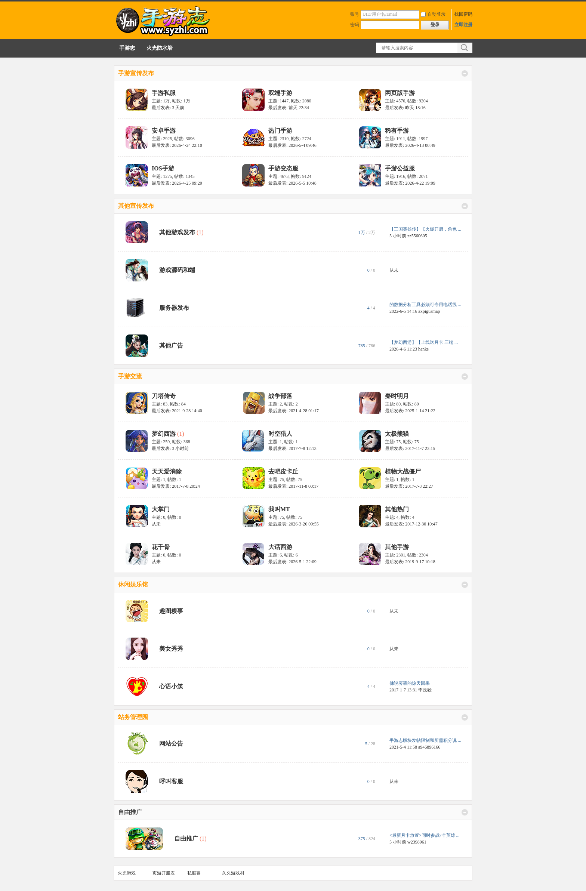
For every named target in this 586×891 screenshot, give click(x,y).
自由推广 (130, 812)
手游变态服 (283, 168)
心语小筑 (171, 686)
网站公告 (171, 743)
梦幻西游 (164, 434)
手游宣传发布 (136, 73)
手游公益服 (400, 168)
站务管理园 (133, 717)
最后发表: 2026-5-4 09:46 (292, 145)
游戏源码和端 (177, 270)
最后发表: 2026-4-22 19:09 (410, 183)
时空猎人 (280, 434)
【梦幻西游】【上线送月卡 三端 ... (423, 342)
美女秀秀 (171, 648)
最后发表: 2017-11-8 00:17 (293, 486)
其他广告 (171, 345)
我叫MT (279, 509)
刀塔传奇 (164, 396)
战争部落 (280, 396)
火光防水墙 (159, 48)
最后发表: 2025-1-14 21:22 (410, 410)
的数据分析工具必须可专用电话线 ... (425, 304)
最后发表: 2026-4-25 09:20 (177, 183)
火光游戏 (127, 873)
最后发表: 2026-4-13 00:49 (410, 145)
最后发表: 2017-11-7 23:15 (410, 448)
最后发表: (168, 107)
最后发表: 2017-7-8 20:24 (176, 486)
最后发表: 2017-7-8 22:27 (409, 486)
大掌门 (161, 509)
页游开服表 (163, 873)
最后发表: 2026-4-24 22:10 (177, 145)
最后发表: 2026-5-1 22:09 (292, 561)
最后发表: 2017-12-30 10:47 (411, 524)
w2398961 (416, 842)
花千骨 (161, 547)
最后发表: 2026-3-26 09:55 (293, 524)
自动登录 (433, 14)
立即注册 (463, 24)
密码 (354, 24)
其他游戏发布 (177, 232)
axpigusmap (429, 311)
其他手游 (397, 547)
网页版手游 (400, 93)
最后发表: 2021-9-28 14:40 (177, 410)
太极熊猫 (397, 434)
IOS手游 (163, 168)
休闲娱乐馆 (133, 584)
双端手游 (280, 93)
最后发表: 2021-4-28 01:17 (293, 410)
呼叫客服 (171, 781)
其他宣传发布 (136, 206)
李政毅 (425, 690)
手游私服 (164, 93)
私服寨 (194, 873)
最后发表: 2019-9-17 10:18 (410, 561)
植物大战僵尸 (403, 471)
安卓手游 (164, 130)
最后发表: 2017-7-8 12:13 (292, 448)
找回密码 (463, 14)
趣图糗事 (171, 611)
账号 (354, 14)
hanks (423, 349)
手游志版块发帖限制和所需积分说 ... (425, 740)
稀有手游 (397, 130)
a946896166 (429, 747)
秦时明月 (397, 396)
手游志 (127, 48)
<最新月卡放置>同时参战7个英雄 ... (424, 835)
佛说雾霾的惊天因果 (409, 683)
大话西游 (280, 547)
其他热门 (397, 509)
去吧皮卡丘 (283, 471)
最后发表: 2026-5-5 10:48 (292, 183)
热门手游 (280, 130)
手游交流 (130, 376)
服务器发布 (174, 308)
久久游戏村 (233, 873)
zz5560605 (417, 235)
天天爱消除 (167, 471)
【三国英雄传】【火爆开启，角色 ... (425, 229)
